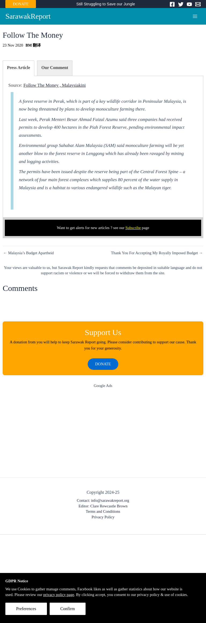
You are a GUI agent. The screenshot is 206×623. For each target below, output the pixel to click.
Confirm (67, 608)
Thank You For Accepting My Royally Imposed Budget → (157, 253)
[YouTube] (189, 4)
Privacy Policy (102, 517)
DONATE (20, 4)
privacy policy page (58, 594)
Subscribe (133, 228)
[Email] (198, 4)
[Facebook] (172, 4)
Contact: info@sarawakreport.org (103, 500)
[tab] (18, 68)
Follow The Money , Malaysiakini (54, 85)
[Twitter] (180, 4)
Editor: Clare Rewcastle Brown (103, 506)
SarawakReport (28, 16)
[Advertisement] (103, 434)
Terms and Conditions (103, 511)
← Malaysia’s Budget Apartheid (28, 253)
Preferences (26, 608)
